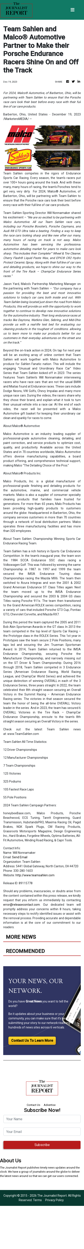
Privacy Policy (54, 1200)
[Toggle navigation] (72, 10)
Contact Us (33, 1105)
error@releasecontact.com (21, 904)
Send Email (19, 857)
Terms (37, 1200)
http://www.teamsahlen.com (35, 875)
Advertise (50, 1105)
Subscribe (42, 1145)
